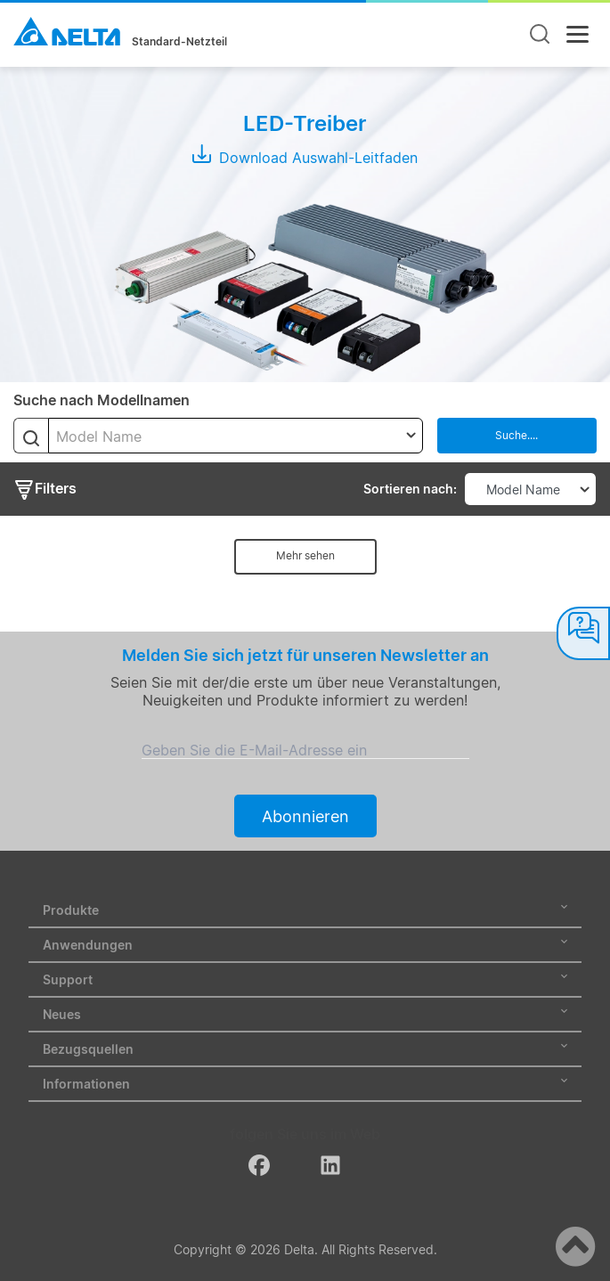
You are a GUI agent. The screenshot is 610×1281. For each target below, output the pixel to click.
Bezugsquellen (305, 1049)
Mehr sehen (305, 555)
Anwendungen (305, 944)
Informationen (305, 1083)
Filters (45, 490)
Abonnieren (305, 816)
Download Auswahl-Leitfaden (305, 158)
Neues (305, 1014)
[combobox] (235, 435)
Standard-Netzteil (179, 42)
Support (305, 979)
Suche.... (516, 435)
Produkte (305, 910)
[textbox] (235, 436)
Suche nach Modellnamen (101, 400)
